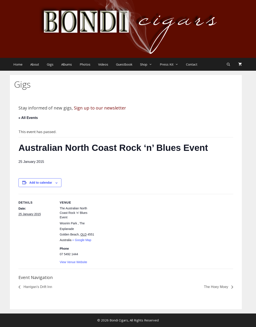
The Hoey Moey (216, 287)
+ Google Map (81, 240)
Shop (148, 64)
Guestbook (124, 64)
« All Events (28, 118)
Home (18, 64)
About (34, 64)
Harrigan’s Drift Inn (37, 287)
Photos (85, 64)
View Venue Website (73, 262)
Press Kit (171, 64)
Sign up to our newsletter (100, 108)
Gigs (50, 64)
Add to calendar (40, 182)
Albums (66, 64)
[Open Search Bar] (229, 64)
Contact (191, 64)
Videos (103, 64)
